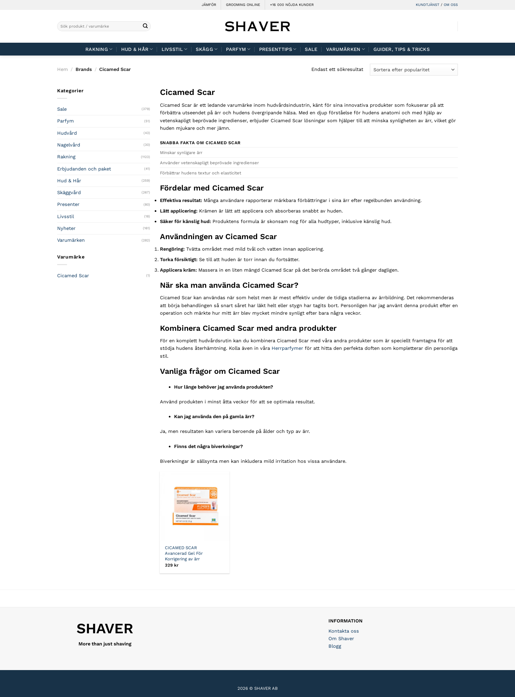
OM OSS (451, 5)
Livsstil (175, 49)
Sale (311, 49)
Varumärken (345, 49)
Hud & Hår (137, 49)
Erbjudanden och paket (84, 169)
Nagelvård (68, 145)
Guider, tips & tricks (401, 49)
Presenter (68, 204)
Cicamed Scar (73, 276)
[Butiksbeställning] (414, 69)
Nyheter (66, 228)
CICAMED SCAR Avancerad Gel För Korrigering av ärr (184, 553)
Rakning (99, 49)
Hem (62, 69)
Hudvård (67, 133)
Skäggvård (69, 192)
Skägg (206, 49)
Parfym (238, 49)
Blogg (334, 646)
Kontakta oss (343, 631)
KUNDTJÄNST (427, 5)
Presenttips (278, 49)
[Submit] (145, 26)
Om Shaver (341, 638)
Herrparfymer (287, 348)
